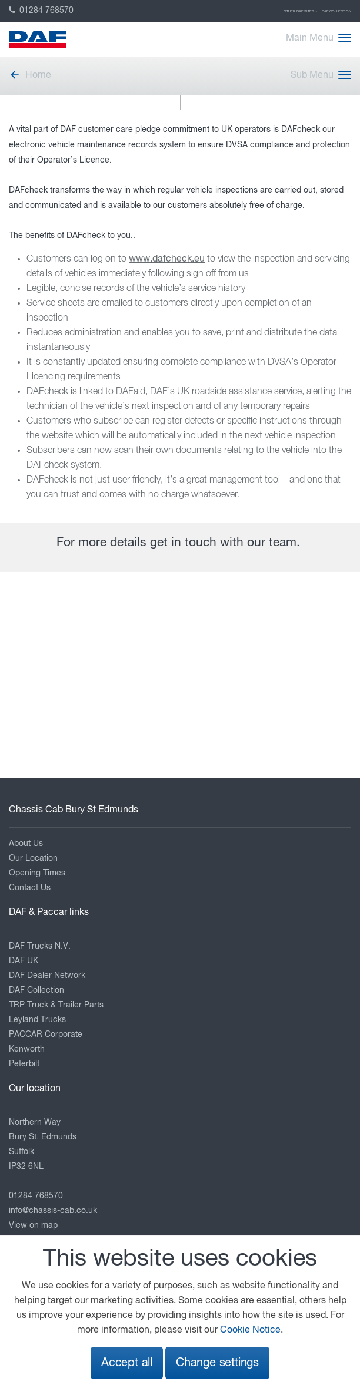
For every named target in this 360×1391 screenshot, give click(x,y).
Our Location (33, 858)
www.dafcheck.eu (167, 259)
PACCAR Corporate (45, 1034)
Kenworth (27, 1049)
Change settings (217, 1363)
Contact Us (30, 888)
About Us (26, 844)
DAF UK (23, 961)
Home (30, 75)
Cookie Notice (250, 1330)
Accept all (126, 1363)
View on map (33, 1225)
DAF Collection (336, 11)
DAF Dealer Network (47, 976)
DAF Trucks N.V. (40, 946)
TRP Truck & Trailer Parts (56, 1005)
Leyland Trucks (37, 1020)
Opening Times (37, 873)
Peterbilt (24, 1064)
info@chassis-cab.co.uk (53, 1211)
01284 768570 (41, 10)
